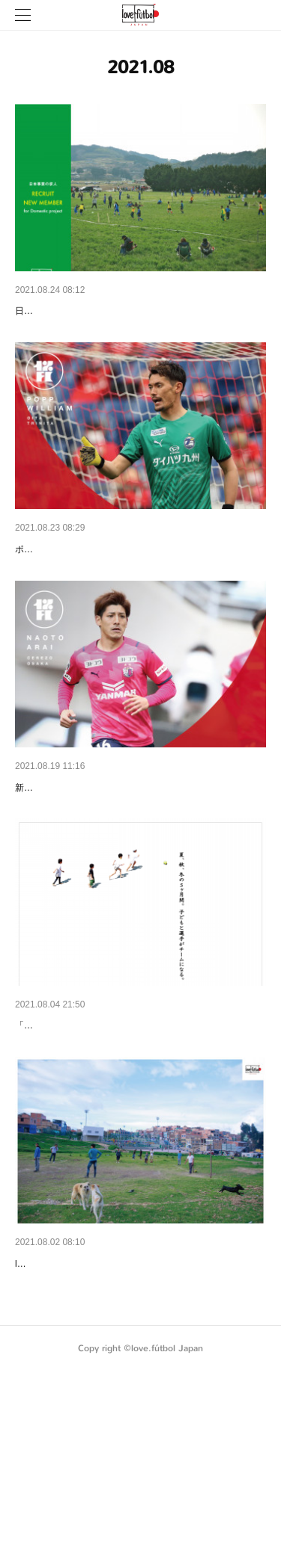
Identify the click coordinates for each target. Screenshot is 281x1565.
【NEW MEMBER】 (62, 588)
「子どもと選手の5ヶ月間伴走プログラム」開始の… (138, 1142)
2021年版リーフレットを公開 (84, 1418)
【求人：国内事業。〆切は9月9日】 (99, 311)
